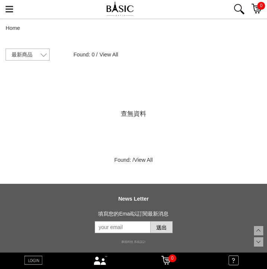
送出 (161, 228)
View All (109, 55)
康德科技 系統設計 (133, 242)
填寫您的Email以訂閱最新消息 (133, 214)
